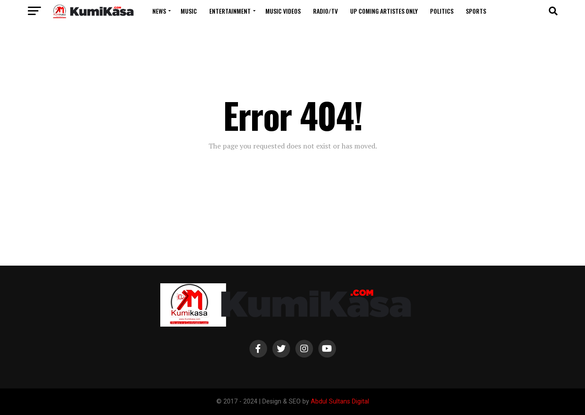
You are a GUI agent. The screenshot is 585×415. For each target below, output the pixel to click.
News (159, 10)
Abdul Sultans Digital (340, 401)
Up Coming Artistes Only (384, 10)
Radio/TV (325, 10)
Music (189, 10)
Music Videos (283, 10)
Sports (476, 10)
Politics (441, 10)
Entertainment (230, 10)
